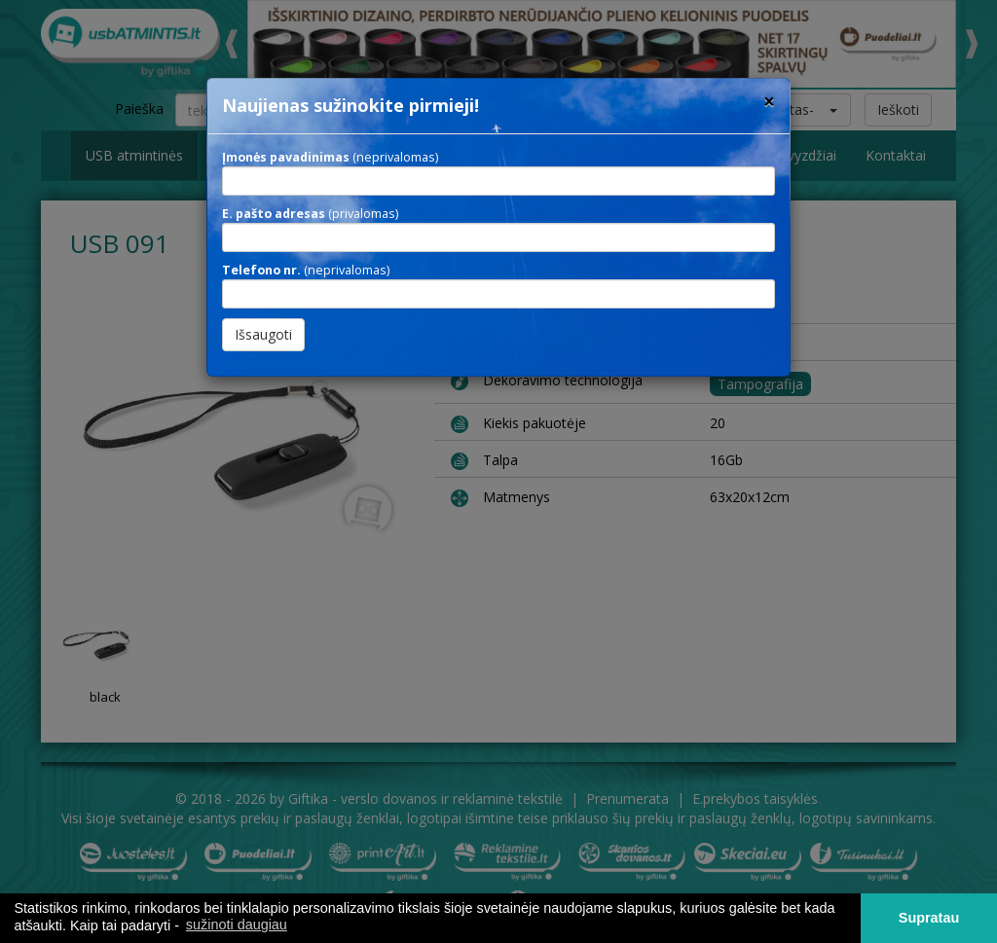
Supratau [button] (929, 917)
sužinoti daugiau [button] (236, 924)
